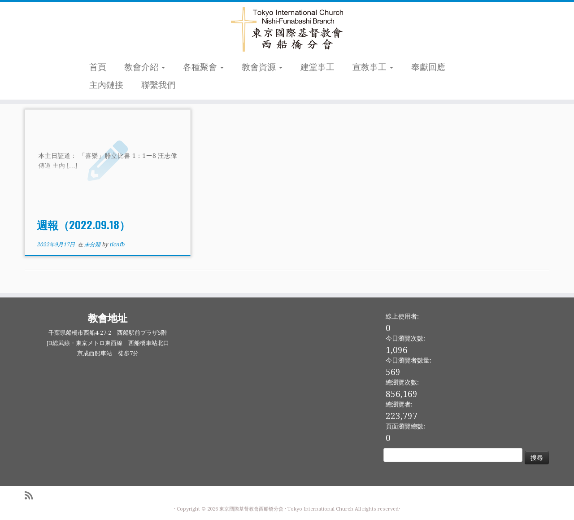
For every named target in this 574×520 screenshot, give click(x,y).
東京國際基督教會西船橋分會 (251, 509)
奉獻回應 (428, 67)
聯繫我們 (158, 85)
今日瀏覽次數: (405, 338)
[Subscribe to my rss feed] (32, 496)
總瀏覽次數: (402, 382)
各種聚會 (203, 67)
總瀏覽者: (399, 404)
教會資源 (262, 67)
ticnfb (116, 244)
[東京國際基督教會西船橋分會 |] (287, 29)
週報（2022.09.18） (83, 224)
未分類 (93, 244)
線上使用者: (402, 316)
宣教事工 (372, 67)
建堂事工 (317, 67)
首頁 (97, 67)
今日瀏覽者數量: (408, 360)
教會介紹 (144, 67)
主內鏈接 (106, 85)
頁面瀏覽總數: (405, 426)
